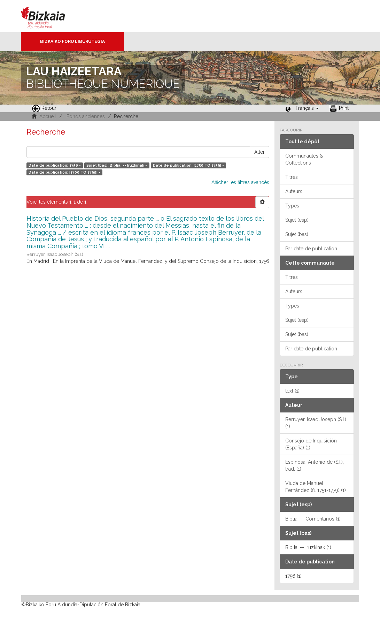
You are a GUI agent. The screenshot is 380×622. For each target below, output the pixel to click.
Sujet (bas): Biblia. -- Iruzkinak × (116, 165)
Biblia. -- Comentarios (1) (313, 519)
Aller (259, 152)
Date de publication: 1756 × (55, 165)
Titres (291, 177)
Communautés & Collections (304, 159)
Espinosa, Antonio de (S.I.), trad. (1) (314, 465)
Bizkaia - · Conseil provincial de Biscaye (50, 16)
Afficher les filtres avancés (240, 182)
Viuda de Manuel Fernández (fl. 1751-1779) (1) (315, 486)
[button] (307, 108)
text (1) (292, 391)
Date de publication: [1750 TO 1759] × (188, 165)
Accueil (47, 116)
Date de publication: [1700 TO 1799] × (64, 172)
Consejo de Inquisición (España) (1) (311, 444)
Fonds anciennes (86, 116)
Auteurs (293, 191)
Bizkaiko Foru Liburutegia (72, 41)
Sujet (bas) (296, 234)
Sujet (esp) (297, 220)
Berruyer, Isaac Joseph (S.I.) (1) (315, 423)
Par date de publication (311, 248)
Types (292, 205)
